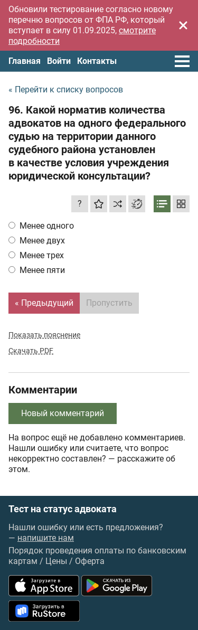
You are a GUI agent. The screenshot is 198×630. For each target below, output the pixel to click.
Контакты (97, 61)
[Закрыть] (183, 25)
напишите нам (45, 538)
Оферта (90, 561)
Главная (24, 61)
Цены (56, 561)
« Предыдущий (44, 303)
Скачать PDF (30, 350)
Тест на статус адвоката (62, 509)
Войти (59, 61)
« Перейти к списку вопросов (65, 89)
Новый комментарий (62, 413)
